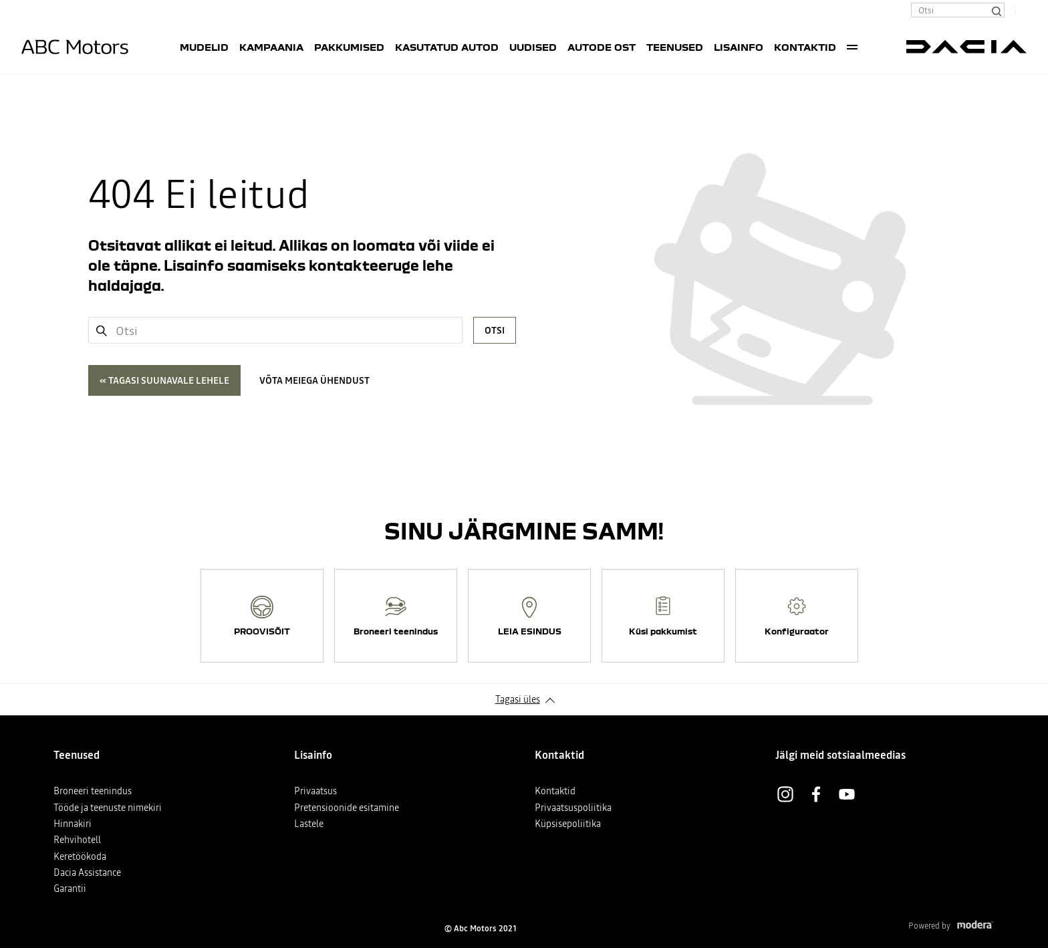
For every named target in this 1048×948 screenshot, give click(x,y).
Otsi (495, 330)
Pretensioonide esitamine (346, 807)
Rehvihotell (77, 839)
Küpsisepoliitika (568, 823)
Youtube (847, 794)
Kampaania (271, 46)
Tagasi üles (517, 699)
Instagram (785, 794)
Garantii (69, 888)
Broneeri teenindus (92, 791)
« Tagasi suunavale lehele (164, 380)
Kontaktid (805, 46)
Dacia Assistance (87, 872)
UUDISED (533, 46)
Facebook (816, 794)
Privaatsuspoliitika (573, 807)
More (852, 47)
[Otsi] (996, 10)
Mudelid (204, 46)
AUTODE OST (601, 46)
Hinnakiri (72, 823)
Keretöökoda (79, 856)
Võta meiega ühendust (314, 380)
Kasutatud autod (447, 46)
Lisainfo (738, 46)
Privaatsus (315, 791)
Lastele (308, 823)
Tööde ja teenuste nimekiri (107, 807)
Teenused (674, 46)
